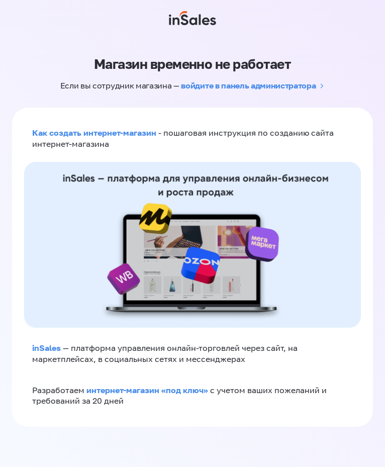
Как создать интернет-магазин (94, 133)
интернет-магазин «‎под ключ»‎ (148, 390)
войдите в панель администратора (248, 85)
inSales (46, 348)
